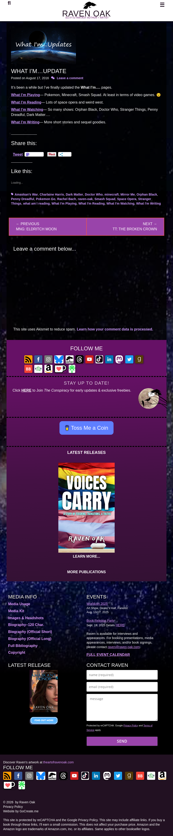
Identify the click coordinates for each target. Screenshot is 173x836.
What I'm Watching (120, 203)
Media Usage (19, 604)
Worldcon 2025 (97, 603)
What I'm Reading (91, 203)
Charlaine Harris (52, 194)
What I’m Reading (26, 102)
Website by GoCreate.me (21, 811)
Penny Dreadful (22, 199)
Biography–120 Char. (26, 625)
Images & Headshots (25, 618)
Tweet (18, 154)
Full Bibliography (23, 646)
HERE (26, 390)
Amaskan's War (26, 194)
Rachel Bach (66, 199)
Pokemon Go (45, 199)
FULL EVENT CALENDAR (108, 655)
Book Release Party (100, 620)
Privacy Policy (130, 725)
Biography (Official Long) (29, 639)
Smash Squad (104, 199)
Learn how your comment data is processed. (115, 329)
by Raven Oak (25, 802)
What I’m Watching (27, 109)
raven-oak (85, 199)
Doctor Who (94, 194)
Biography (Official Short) (30, 632)
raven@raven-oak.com (124, 647)
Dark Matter (74, 194)
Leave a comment (70, 78)
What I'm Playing (64, 203)
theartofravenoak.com (58, 762)
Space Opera (127, 199)
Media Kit (16, 611)
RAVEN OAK (86, 13)
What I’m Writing (25, 122)
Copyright (16, 652)
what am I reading (36, 203)
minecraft (112, 194)
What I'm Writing (148, 203)
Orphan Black (147, 194)
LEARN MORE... (86, 556)
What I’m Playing (25, 95)
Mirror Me (128, 194)
